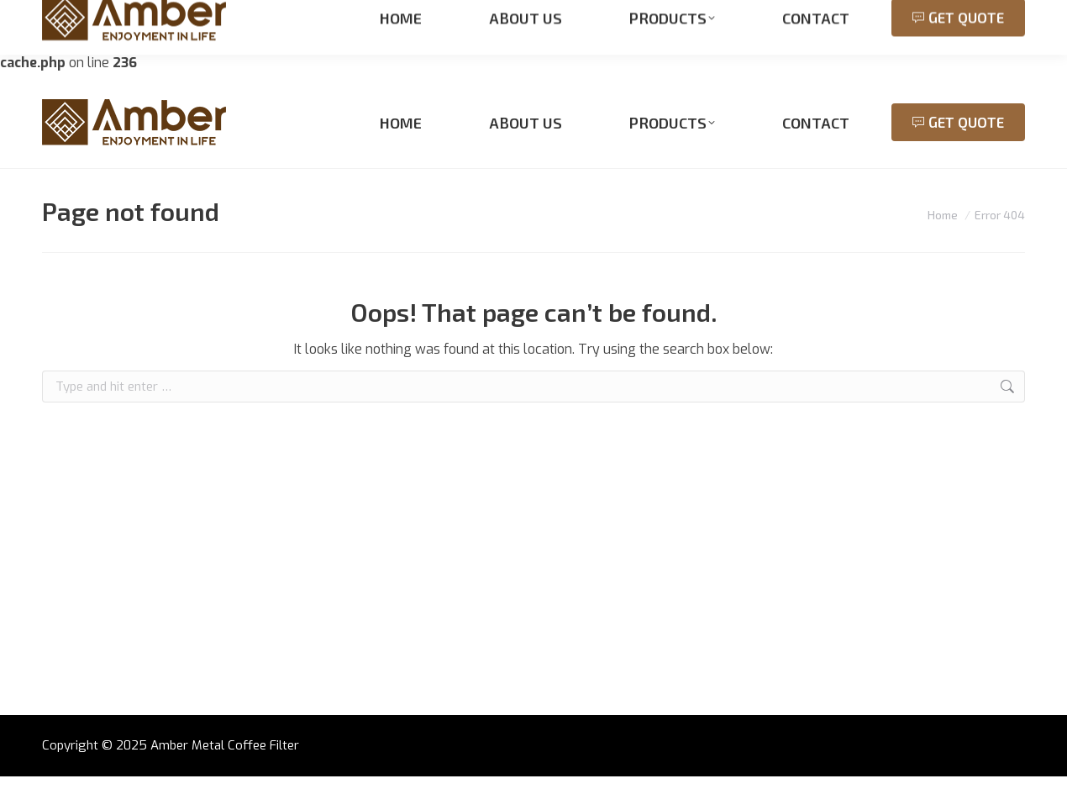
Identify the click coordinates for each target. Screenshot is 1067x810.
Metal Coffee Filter (245, 779)
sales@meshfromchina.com (257, 92)
